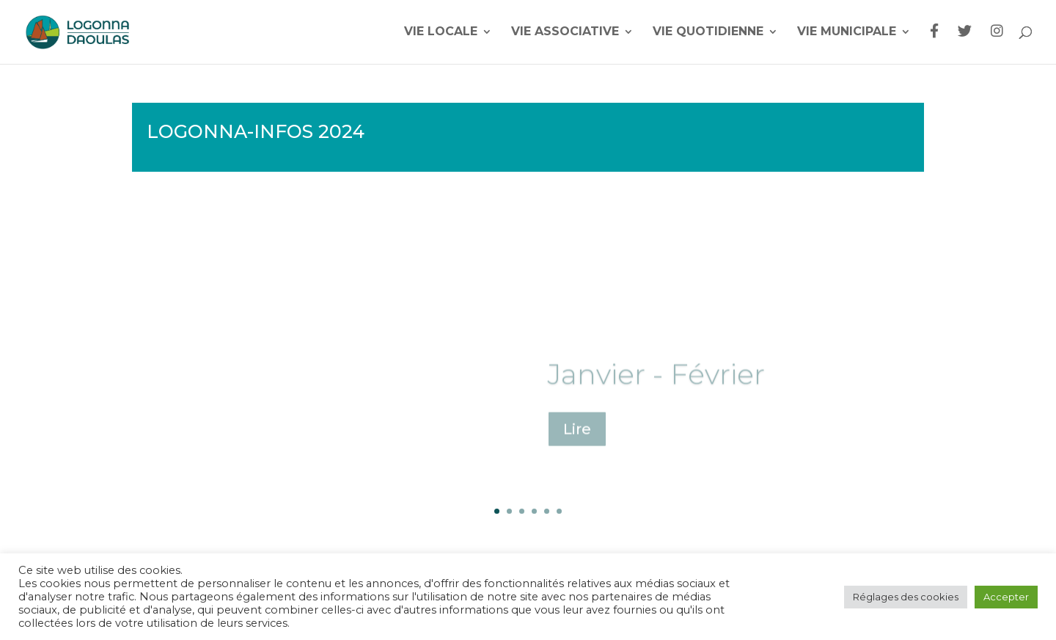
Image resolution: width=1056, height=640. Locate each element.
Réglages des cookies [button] (905, 597)
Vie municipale (846, 32)
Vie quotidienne (708, 32)
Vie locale (440, 32)
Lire (577, 439)
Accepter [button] (1006, 597)
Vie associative (565, 32)
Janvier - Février (656, 384)
